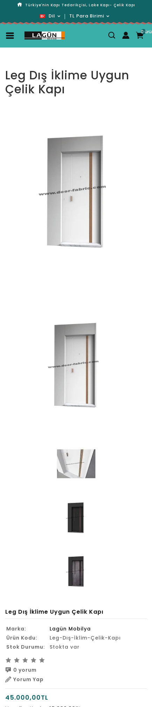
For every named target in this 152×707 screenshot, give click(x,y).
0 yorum (21, 669)
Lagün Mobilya (70, 628)
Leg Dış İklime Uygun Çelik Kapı (81, 63)
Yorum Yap (24, 679)
